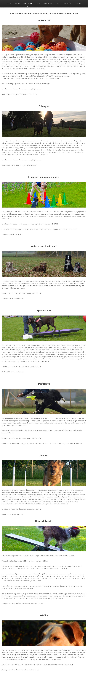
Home (9, 3)
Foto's (38, 3)
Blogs (58, 3)
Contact (78, 3)
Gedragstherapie (48, 3)
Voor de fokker (68, 3)
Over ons (17, 3)
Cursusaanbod (28, 3)
